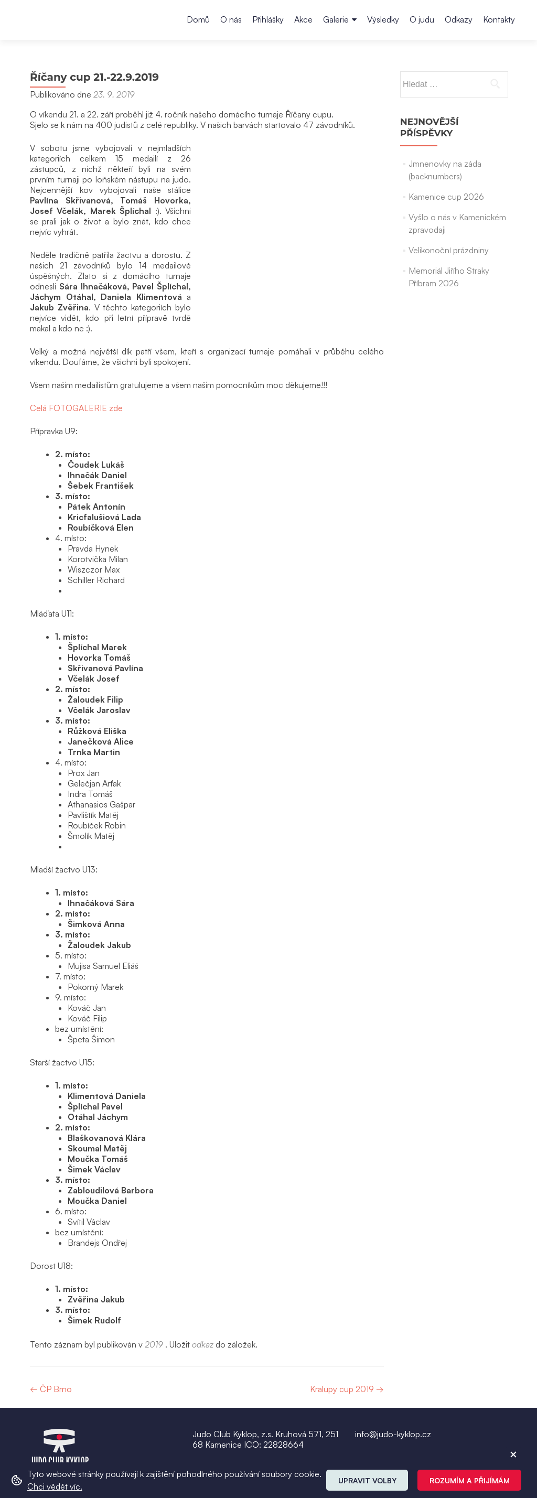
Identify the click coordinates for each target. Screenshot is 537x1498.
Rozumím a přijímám (469, 1480)
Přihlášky (268, 19)
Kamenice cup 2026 (446, 196)
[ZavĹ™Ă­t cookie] (513, 1454)
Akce (303, 19)
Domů (198, 19)
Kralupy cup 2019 (347, 1347)
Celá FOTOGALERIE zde (76, 366)
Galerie (336, 19)
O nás (231, 19)
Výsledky (383, 19)
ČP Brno (51, 1347)
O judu (422, 19)
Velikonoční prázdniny (449, 250)
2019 (154, 1302)
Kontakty (499, 19)
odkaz (202, 1302)
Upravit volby (367, 1480)
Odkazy (458, 19)
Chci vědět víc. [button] (54, 1486)
